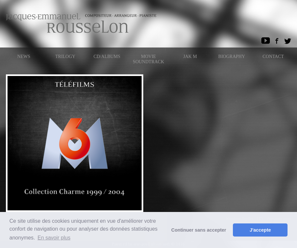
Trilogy (65, 56)
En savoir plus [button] (54, 237)
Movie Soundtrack (148, 59)
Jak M (190, 56)
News (23, 56)
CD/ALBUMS (107, 56)
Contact (273, 56)
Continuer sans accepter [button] (198, 230)
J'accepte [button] (260, 230)
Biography (231, 56)
